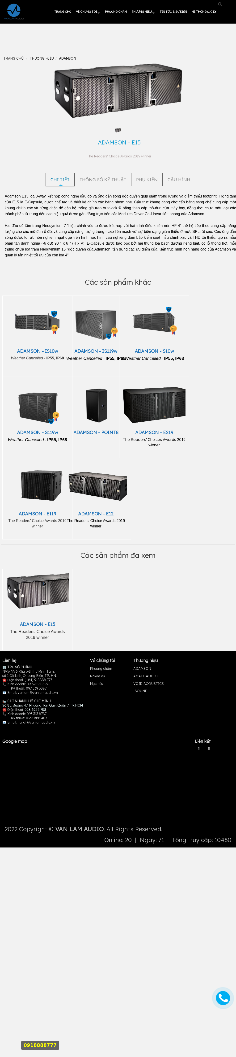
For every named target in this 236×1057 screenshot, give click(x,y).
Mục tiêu (96, 684)
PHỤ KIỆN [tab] (147, 179)
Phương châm (116, 11)
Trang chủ (62, 11)
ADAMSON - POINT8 (95, 432)
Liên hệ (9, 660)
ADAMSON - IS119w (95, 351)
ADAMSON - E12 (96, 514)
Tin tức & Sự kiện (173, 11)
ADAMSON (142, 668)
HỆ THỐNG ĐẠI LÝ (204, 11)
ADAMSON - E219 (154, 432)
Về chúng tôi (86, 11)
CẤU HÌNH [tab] (179, 179)
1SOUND (140, 691)
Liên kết (203, 741)
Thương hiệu (141, 11)
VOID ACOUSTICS (148, 684)
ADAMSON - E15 (37, 624)
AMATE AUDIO (145, 676)
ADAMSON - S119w (37, 432)
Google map (14, 741)
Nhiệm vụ (97, 676)
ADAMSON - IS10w (37, 351)
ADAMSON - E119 (37, 514)
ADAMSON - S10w (154, 351)
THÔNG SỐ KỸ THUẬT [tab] (103, 179)
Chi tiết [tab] (60, 179)
